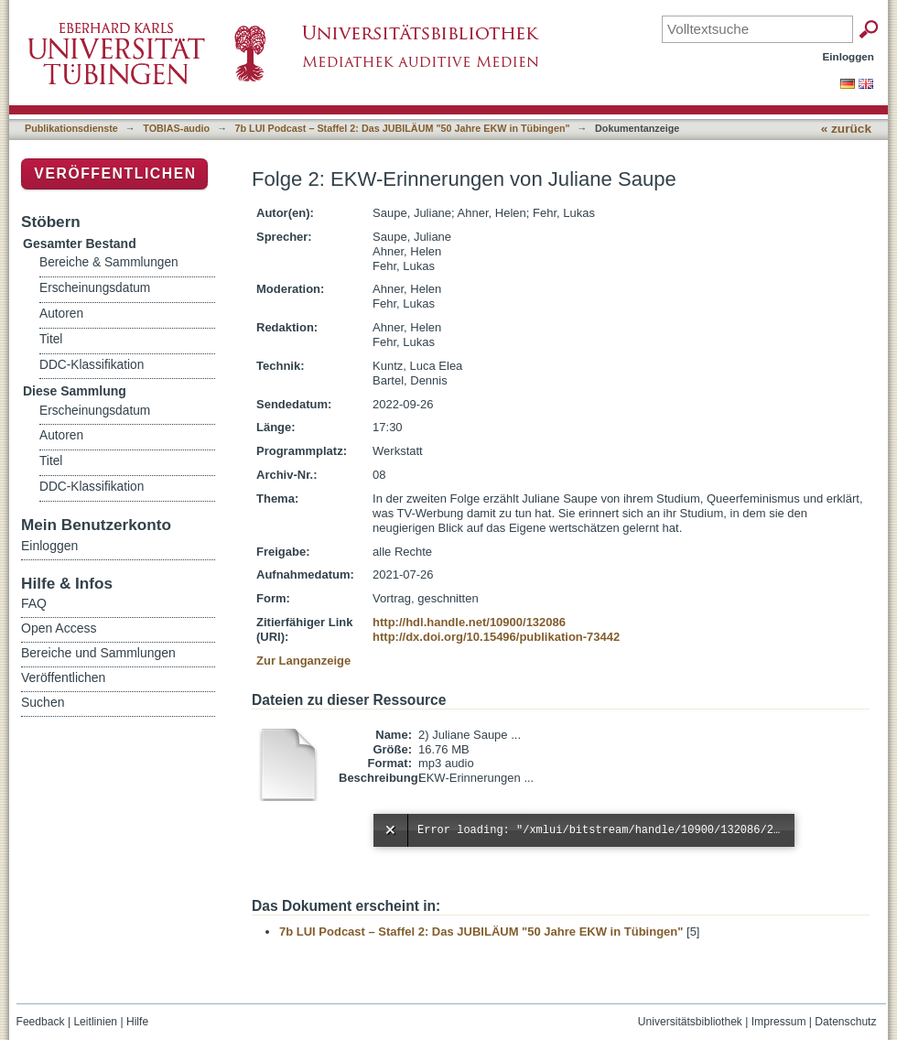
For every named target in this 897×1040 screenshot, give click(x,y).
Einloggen (849, 56)
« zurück (846, 128)
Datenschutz (845, 1021)
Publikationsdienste (71, 128)
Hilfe (137, 1021)
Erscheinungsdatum (94, 288)
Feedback (40, 1021)
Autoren (61, 313)
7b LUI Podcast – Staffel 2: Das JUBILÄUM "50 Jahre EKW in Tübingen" (402, 128)
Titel (50, 339)
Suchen (42, 702)
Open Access (59, 628)
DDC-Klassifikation (91, 365)
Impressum (778, 1021)
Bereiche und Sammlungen (98, 652)
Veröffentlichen (115, 173)
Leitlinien (95, 1021)
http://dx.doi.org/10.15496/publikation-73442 (496, 637)
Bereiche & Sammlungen (108, 262)
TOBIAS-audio (176, 128)
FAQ (34, 603)
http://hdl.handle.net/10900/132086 (469, 622)
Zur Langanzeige (303, 660)
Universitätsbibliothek (690, 1021)
